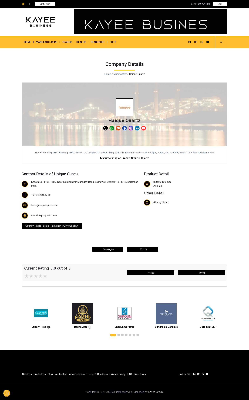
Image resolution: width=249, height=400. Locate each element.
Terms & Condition (97, 374)
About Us (27, 374)
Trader (67, 42)
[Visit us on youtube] (207, 42)
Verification (45, 4)
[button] (221, 42)
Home (27, 42)
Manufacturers (46, 42)
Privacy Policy (117, 374)
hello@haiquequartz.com (44, 205)
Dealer (81, 42)
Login (220, 4)
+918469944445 (200, 4)
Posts (143, 249)
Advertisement (77, 374)
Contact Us (40, 374)
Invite (201, 272)
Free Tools (140, 374)
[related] (41, 313)
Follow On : (185, 374)
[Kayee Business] (45, 21)
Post (113, 42)
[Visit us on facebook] (189, 42)
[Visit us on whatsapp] (201, 42)
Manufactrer (120, 74)
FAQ (129, 374)
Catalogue (107, 249)
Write (150, 272)
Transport (97, 42)
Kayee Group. (155, 391)
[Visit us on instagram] (195, 42)
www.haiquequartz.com (44, 215)
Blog (50, 374)
